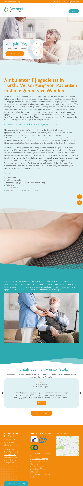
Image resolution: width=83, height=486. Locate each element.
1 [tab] (37, 409)
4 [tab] (46, 409)
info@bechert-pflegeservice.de (10, 456)
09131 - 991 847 (61, 1)
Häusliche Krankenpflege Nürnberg (40, 462)
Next (36, 44)
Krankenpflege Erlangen (40, 466)
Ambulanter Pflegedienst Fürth (40, 475)
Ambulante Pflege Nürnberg (37, 470)
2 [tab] (40, 409)
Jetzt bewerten (41, 413)
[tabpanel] (41, 393)
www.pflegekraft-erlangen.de (11, 461)
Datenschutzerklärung (12, 1)
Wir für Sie (14, 53)
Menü (73, 11)
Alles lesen (41, 402)
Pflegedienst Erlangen (39, 458)
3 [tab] (43, 409)
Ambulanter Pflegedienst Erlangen (40, 454)
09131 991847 (41, 281)
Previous (36, 52)
